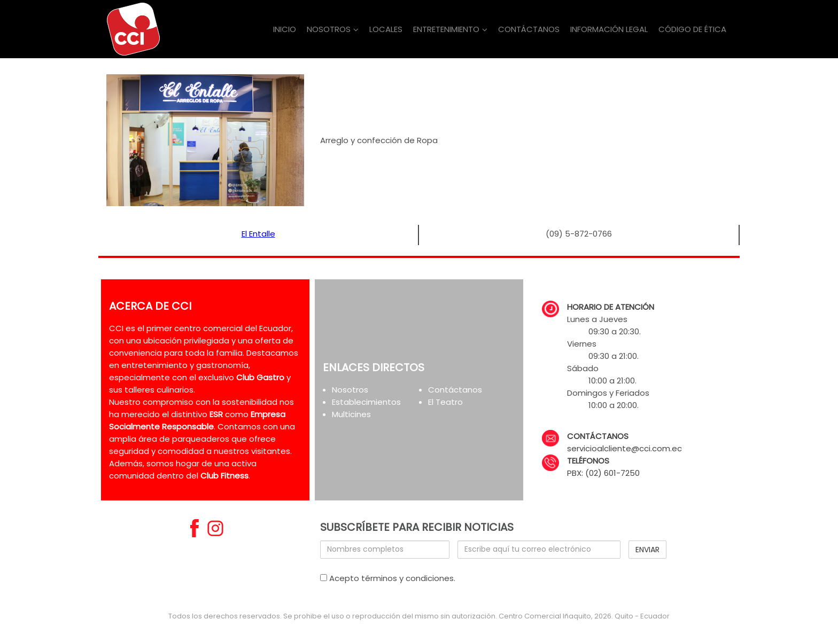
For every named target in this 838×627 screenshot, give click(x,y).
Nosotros (350, 389)
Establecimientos (366, 401)
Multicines (351, 414)
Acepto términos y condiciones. (387, 578)
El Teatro (445, 401)
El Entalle (258, 233)
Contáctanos (455, 389)
